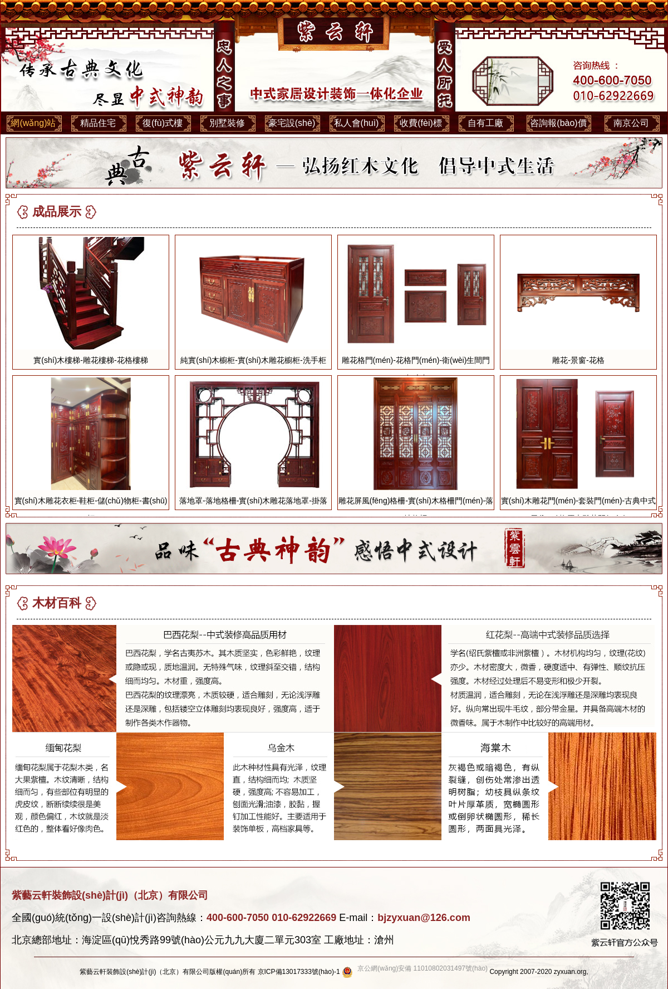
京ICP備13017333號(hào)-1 (299, 972)
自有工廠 (485, 123)
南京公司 (631, 123)
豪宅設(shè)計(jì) (291, 127)
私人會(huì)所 (356, 127)
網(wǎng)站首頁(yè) (33, 127)
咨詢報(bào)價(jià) (558, 127)
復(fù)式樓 (163, 123)
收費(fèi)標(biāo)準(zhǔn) (421, 127)
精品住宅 (98, 123)
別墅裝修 (227, 123)
